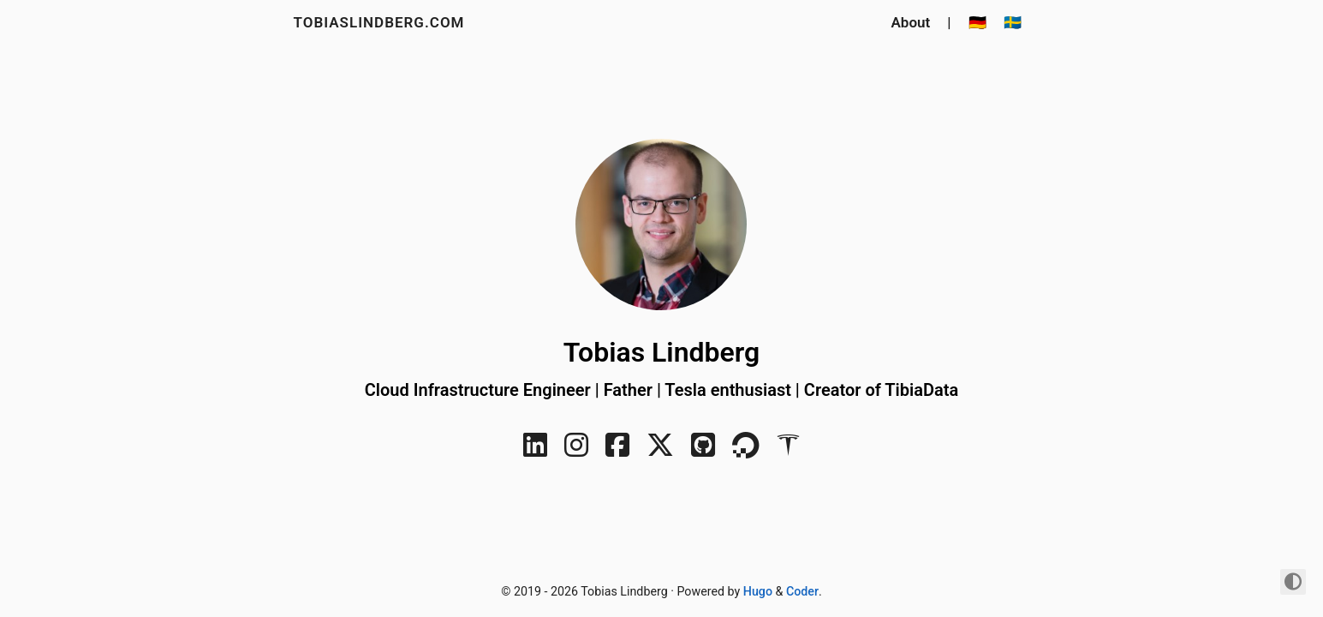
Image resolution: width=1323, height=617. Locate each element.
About (911, 22)
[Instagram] (576, 450)
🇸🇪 (1013, 22)
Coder (802, 591)
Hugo (757, 591)
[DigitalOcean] (746, 450)
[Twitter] (660, 450)
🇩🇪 (977, 22)
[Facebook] (617, 450)
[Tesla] (788, 450)
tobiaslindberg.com (379, 22)
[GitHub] (703, 450)
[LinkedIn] (535, 450)
